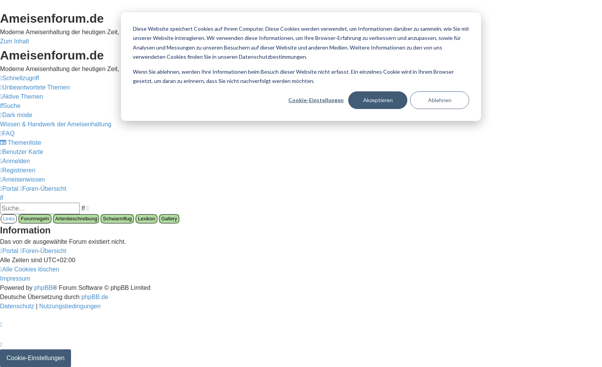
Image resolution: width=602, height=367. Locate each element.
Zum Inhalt (14, 41)
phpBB (43, 287)
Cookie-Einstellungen (316, 100)
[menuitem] (35, 87)
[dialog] (301, 66)
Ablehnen (440, 100)
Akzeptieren (378, 100)
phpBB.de (94, 297)
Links (9, 219)
